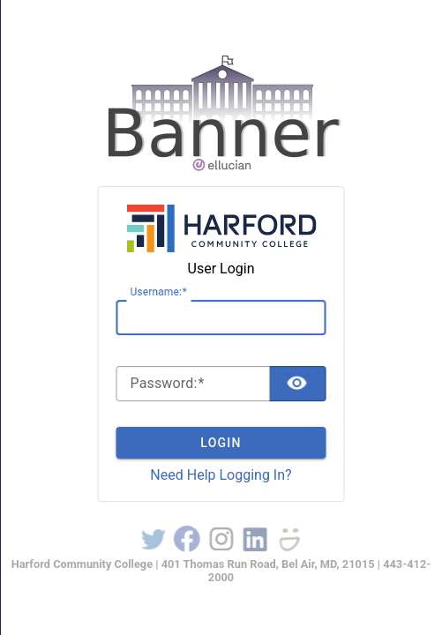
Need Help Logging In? (220, 475)
